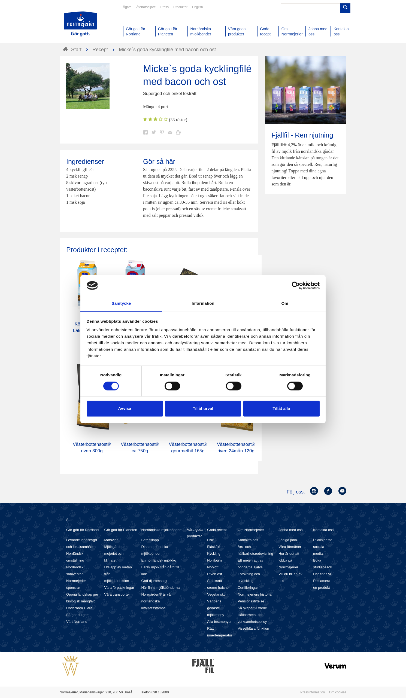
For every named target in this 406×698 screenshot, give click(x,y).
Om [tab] (284, 303)
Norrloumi (214, 560)
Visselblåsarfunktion (253, 628)
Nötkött (212, 567)
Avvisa (124, 408)
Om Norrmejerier (251, 530)
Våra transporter (117, 594)
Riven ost (214, 574)
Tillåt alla (281, 408)
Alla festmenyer (219, 622)
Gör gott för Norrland (82, 530)
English (197, 7)
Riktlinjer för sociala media (322, 547)
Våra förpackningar (119, 588)
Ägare (127, 7)
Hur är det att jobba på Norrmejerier (288, 560)
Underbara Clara (79, 608)
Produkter (180, 7)
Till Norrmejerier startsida (80, 23)
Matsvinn (111, 540)
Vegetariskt (216, 594)
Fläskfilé (213, 547)
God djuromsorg (153, 581)
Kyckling (213, 553)
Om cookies (337, 692)
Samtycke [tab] (121, 303)
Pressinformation (312, 692)
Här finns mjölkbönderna (160, 588)
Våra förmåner (289, 547)
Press (164, 7)
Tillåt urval (203, 408)
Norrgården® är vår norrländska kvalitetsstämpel (156, 601)
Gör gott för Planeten (120, 530)
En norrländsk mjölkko (158, 560)
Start (70, 520)
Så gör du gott (77, 615)
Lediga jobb (287, 540)
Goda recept (217, 530)
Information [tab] (203, 303)
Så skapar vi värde (252, 608)
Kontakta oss (248, 540)
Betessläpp (150, 540)
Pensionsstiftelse (251, 601)
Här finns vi (322, 574)
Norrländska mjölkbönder (161, 530)
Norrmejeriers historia (254, 594)
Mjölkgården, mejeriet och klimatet (114, 553)
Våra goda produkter (195, 533)
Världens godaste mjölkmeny (215, 608)
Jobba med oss (290, 530)
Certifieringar (248, 588)
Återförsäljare (146, 7)
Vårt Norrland (76, 622)
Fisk (210, 540)
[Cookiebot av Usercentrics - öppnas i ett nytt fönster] (296, 285)
